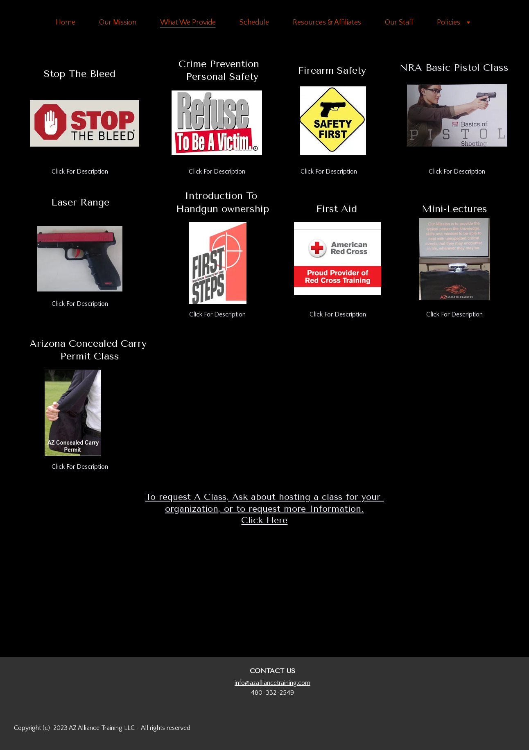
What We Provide (188, 22)
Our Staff (399, 22)
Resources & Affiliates (327, 22)
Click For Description (80, 171)
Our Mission (117, 22)
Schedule (254, 22)
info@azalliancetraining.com (272, 683)
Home (65, 22)
